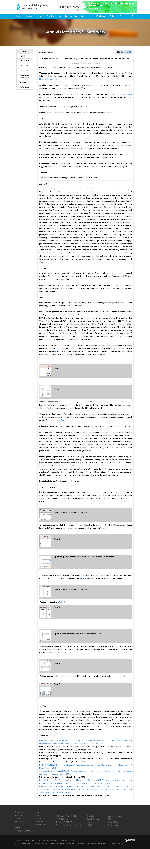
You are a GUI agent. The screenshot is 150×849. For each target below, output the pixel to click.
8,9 (55, 351)
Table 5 (62, 602)
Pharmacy (39, 821)
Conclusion (24, 82)
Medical (38, 815)
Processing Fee (71, 16)
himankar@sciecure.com (48, 79)
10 (47, 354)
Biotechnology (40, 824)
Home (18, 16)
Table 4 (85, 578)
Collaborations (86, 16)
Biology (38, 818)
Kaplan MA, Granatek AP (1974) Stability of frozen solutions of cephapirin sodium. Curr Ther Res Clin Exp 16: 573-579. (84, 786)
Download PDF (126, 52)
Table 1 (81, 306)
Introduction (24, 61)
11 (73, 466)
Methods (24, 70)
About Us (28, 16)
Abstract (24, 56)
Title (24, 51)
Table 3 (103, 528)
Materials (24, 65)
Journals (39, 16)
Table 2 (63, 420)
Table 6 (63, 652)
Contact (123, 16)
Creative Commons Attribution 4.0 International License (55, 840)
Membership (101, 16)
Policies (113, 16)
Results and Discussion (24, 76)
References (24, 87)
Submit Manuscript (54, 16)
